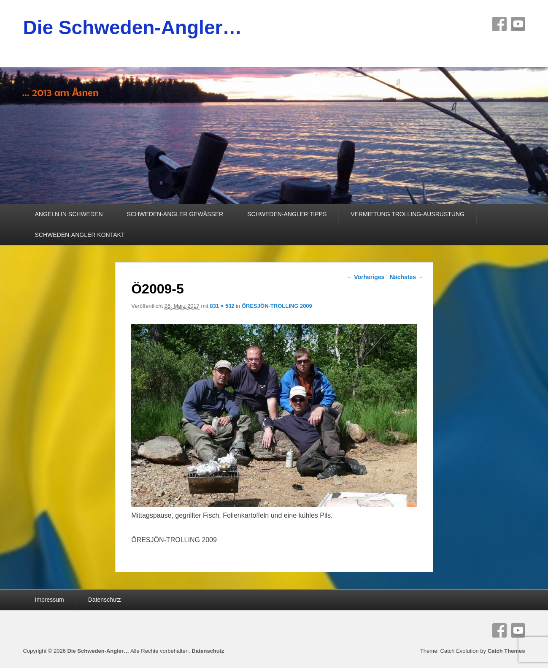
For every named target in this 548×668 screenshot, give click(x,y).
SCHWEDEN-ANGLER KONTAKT (80, 234)
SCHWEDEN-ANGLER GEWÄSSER (175, 214)
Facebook (499, 24)
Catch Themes (506, 651)
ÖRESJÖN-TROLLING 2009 (277, 306)
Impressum (49, 599)
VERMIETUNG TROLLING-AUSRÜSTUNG (407, 214)
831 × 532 (222, 306)
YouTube (518, 24)
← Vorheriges (365, 277)
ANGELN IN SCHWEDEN (69, 214)
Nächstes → (407, 277)
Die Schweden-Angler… (132, 27)
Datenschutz (104, 599)
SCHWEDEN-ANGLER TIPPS (287, 214)
